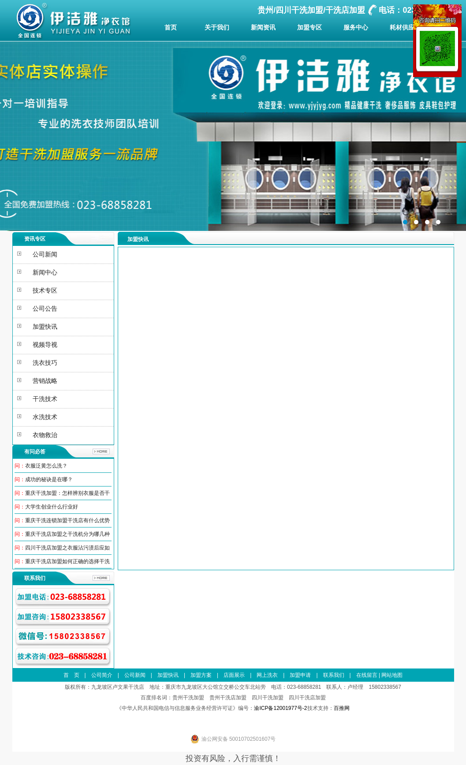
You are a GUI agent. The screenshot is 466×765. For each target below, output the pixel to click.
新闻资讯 (263, 27)
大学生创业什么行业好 (51, 507)
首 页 (71, 675)
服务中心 (355, 27)
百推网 (342, 708)
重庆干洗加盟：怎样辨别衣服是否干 (67, 493)
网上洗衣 (267, 675)
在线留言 (366, 675)
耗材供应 (402, 27)
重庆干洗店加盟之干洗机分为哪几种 (67, 534)
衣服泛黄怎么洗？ (46, 466)
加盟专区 (309, 27)
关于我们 (217, 27)
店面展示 (234, 675)
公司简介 (101, 675)
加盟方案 (201, 675)
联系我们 (333, 675)
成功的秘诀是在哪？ (49, 479)
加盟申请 (300, 675)
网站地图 (392, 675)
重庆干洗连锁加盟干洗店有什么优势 (67, 520)
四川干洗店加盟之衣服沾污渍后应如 (67, 548)
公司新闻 (134, 675)
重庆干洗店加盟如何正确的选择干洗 (67, 561)
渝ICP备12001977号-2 (280, 708)
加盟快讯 (168, 675)
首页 (170, 27)
